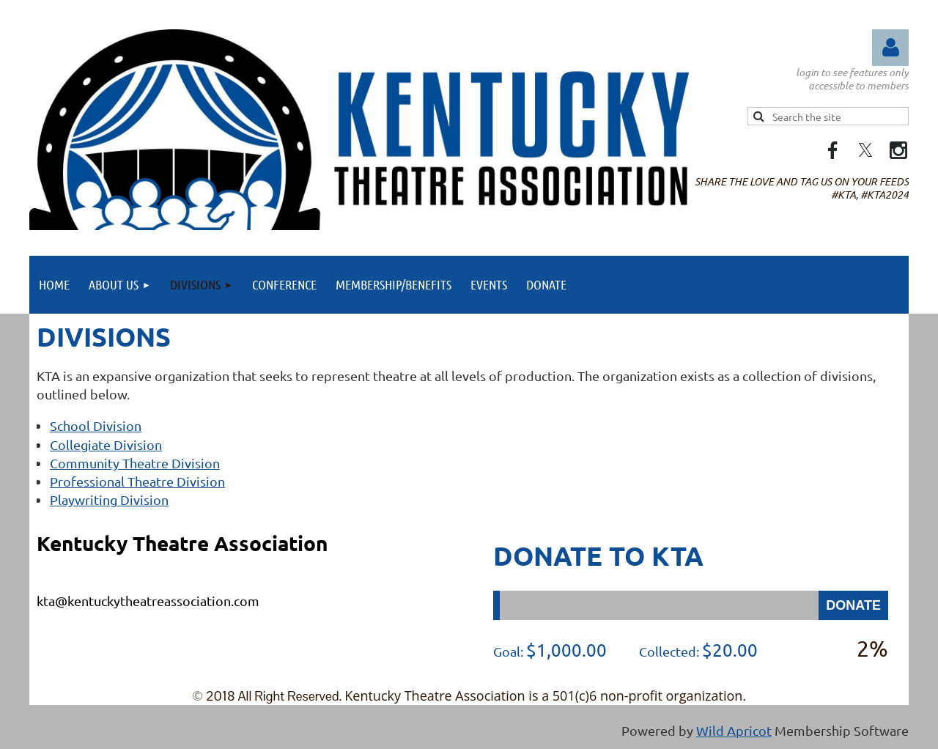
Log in (890, 47)
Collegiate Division (106, 444)
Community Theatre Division (135, 463)
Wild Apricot (734, 730)
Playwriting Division (109, 499)
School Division (95, 425)
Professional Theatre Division (137, 481)
